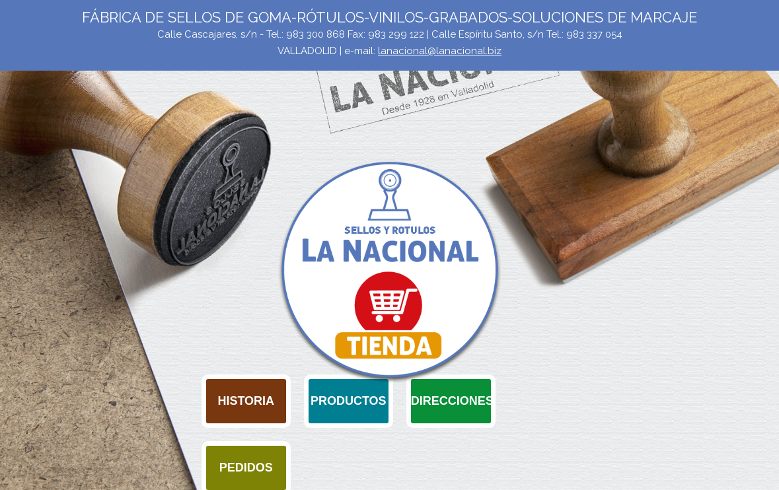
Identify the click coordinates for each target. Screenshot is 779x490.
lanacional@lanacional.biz (439, 51)
